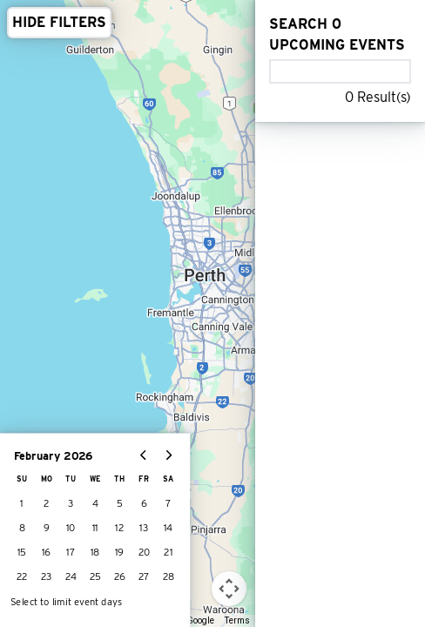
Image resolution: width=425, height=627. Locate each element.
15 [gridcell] (22, 552)
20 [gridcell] (144, 552)
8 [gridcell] (22, 528)
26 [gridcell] (119, 577)
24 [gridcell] (71, 577)
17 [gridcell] (70, 552)
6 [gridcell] (144, 503)
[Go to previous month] (144, 455)
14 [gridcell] (168, 528)
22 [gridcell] (22, 577)
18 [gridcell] (95, 552)
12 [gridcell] (119, 528)
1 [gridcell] (22, 503)
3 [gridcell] (70, 503)
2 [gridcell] (46, 503)
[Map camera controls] (229, 588)
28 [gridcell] (168, 577)
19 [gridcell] (120, 552)
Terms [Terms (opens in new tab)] (237, 620)
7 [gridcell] (168, 503)
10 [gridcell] (71, 528)
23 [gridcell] (46, 577)
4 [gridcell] (95, 503)
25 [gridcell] (95, 577)
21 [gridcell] (168, 552)
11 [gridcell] (95, 528)
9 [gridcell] (47, 528)
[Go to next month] (168, 455)
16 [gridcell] (46, 552)
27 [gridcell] (144, 577)
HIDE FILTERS (59, 22)
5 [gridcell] (120, 503)
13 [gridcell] (143, 528)
